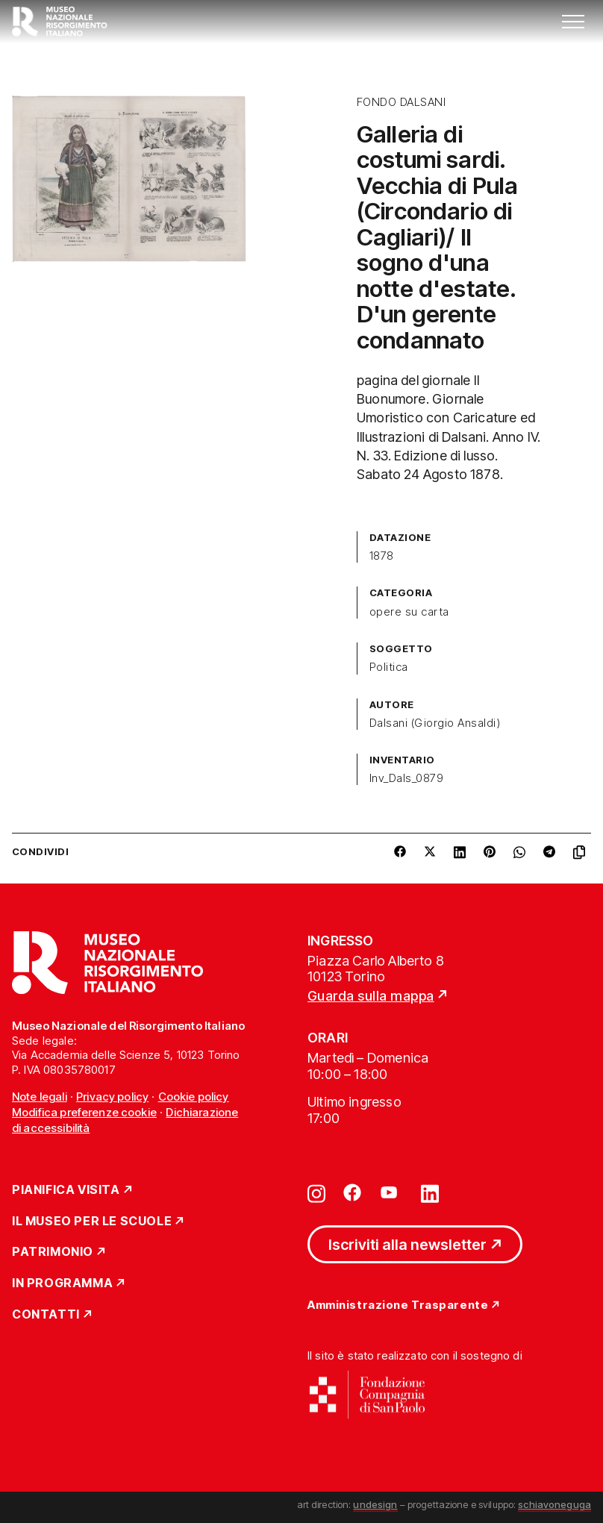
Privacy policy (112, 1096)
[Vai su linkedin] (430, 1192)
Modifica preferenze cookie (84, 1112)
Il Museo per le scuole (92, 1221)
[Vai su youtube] (391, 1192)
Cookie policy (193, 1096)
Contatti (46, 1315)
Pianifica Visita (66, 1190)
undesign (375, 1504)
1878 (381, 556)
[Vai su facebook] (352, 1192)
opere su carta (409, 612)
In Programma (62, 1283)
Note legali (39, 1096)
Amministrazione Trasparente (397, 1305)
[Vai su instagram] (316, 1192)
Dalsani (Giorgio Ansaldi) (434, 723)
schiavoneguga (554, 1504)
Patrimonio (52, 1252)
